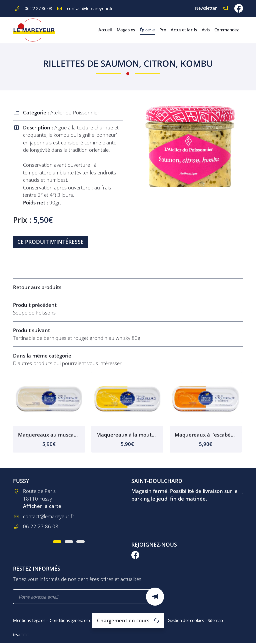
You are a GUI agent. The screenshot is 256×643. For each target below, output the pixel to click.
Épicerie (147, 30)
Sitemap (215, 620)
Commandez (226, 30)
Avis (206, 30)
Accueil (105, 30)
